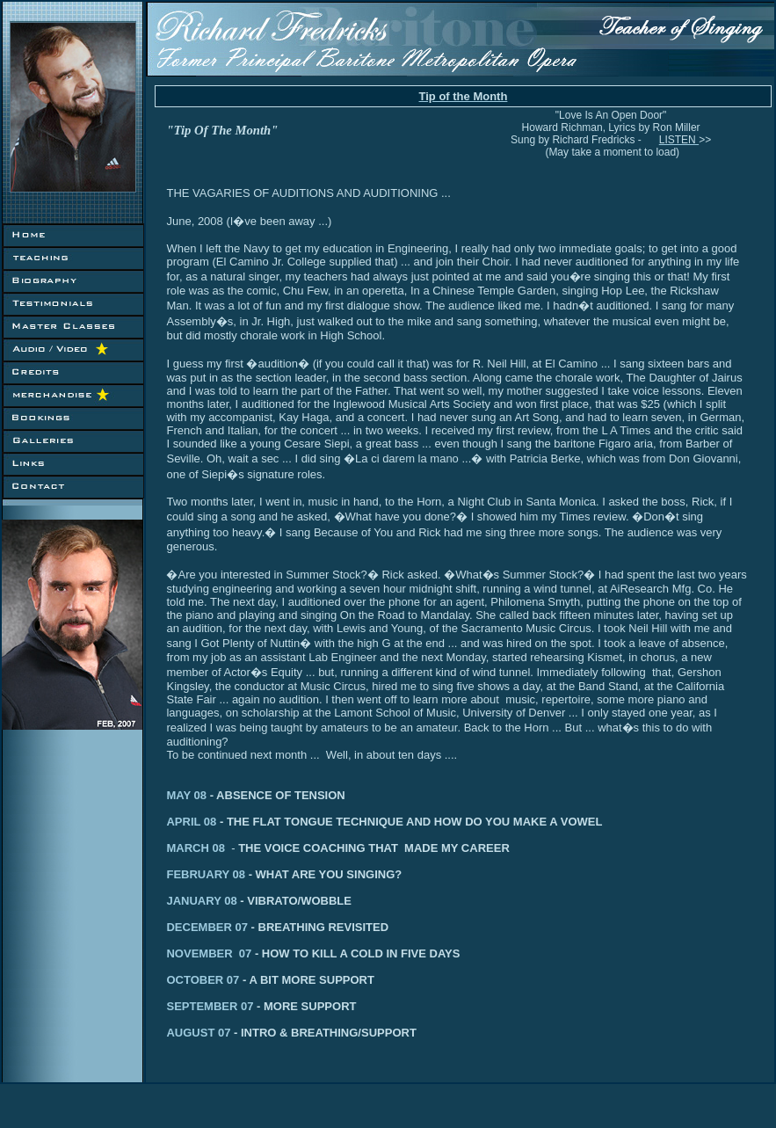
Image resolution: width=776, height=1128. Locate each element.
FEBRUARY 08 (280, 874)
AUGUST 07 (203, 1032)
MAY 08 (187, 795)
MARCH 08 (202, 848)
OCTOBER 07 (242, 979)
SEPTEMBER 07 (261, 1006)
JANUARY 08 (206, 900)
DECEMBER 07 (211, 927)
